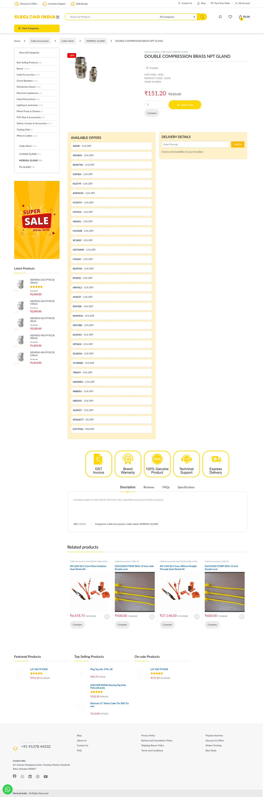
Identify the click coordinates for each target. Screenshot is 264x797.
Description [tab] (127, 487)
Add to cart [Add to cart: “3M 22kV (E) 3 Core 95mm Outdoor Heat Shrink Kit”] (107, 617)
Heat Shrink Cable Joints (96, 561)
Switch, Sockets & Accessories (34, 123)
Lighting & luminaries (30, 105)
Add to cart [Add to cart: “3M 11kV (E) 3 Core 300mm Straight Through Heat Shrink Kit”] (197, 617)
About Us (82, 740)
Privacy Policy (148, 735)
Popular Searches (214, 735)
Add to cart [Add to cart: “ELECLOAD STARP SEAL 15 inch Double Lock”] (242, 617)
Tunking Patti (25, 129)
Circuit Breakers (27, 80)
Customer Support (53, 4)
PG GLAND (27, 167)
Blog (79, 735)
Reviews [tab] (149, 487)
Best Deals (211, 750)
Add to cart (187, 104)
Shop (201, 3)
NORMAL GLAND (95, 40)
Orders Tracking (213, 745)
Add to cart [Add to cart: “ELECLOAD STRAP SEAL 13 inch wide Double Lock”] (152, 617)
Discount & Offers (25, 4)
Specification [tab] (186, 487)
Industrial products (28, 99)
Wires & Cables (27, 135)
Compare (154, 68)
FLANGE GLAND (30, 154)
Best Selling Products (29, 62)
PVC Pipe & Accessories (31, 117)
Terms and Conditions (152, 750)
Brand (23, 68)
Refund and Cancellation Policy (156, 740)
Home (17, 40)
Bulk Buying (78, 4)
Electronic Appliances (29, 93)
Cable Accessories (40, 40)
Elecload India (20, 793)
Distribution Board (28, 86)
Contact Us (185, 3)
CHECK (238, 144)
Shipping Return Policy (152, 745)
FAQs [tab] (166, 487)
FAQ (79, 750)
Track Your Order (220, 3)
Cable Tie (135, 561)
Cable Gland (67, 40)
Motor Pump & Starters (30, 111)
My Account (242, 3)
